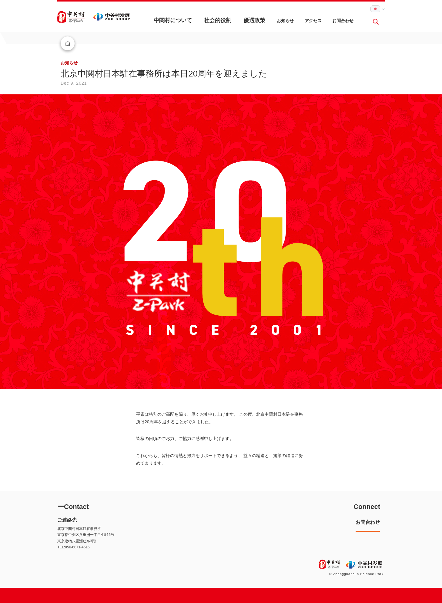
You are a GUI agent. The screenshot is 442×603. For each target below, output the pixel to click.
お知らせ (285, 20)
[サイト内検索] (376, 21)
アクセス (313, 20)
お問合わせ (342, 20)
